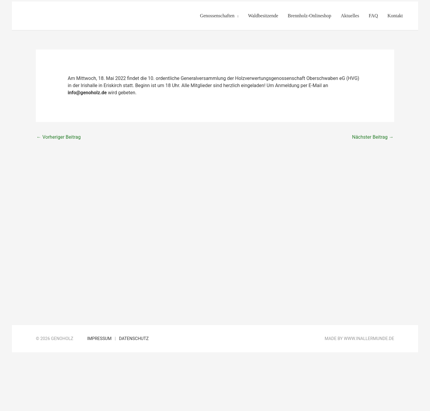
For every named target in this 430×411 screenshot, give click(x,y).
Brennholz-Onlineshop (309, 15)
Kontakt (395, 15)
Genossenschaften (217, 15)
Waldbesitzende (263, 15)
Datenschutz (134, 338)
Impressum (99, 338)
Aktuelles (350, 15)
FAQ (373, 15)
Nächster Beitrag (373, 137)
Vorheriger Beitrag (58, 137)
